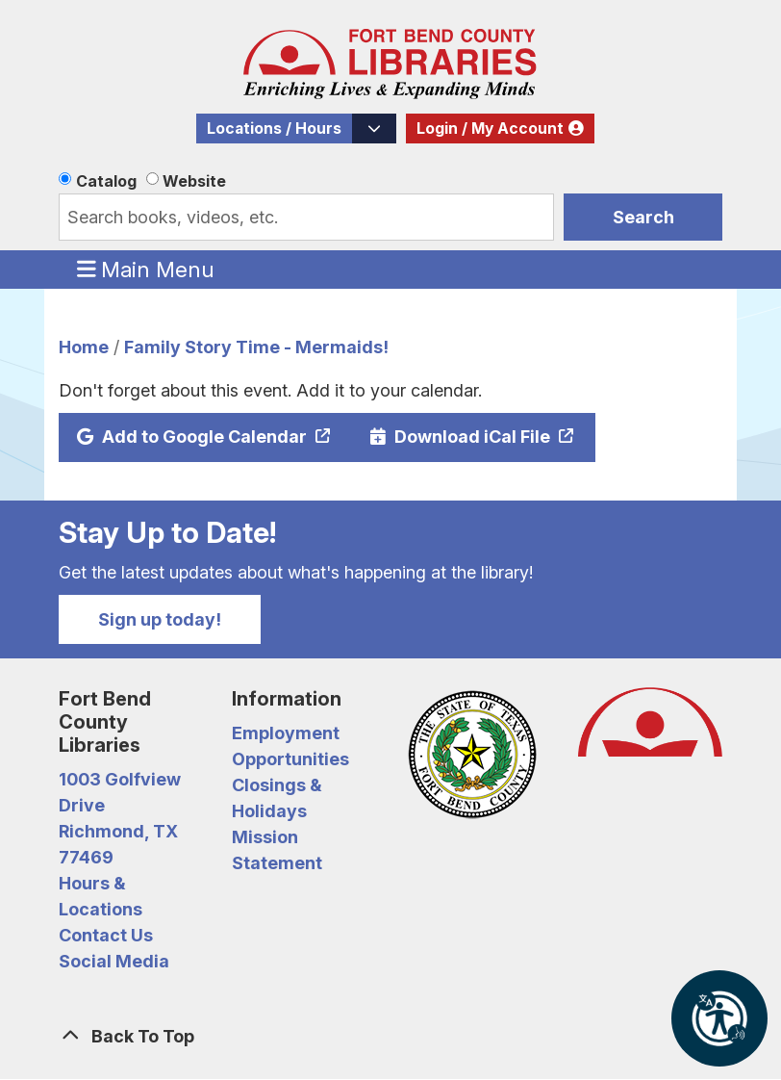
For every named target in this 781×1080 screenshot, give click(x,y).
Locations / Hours (274, 128)
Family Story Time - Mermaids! (256, 347)
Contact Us (106, 935)
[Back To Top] (390, 1036)
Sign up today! (159, 619)
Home (84, 347)
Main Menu (146, 268)
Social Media (114, 961)
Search (643, 217)
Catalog (106, 181)
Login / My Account (490, 128)
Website (194, 181)
